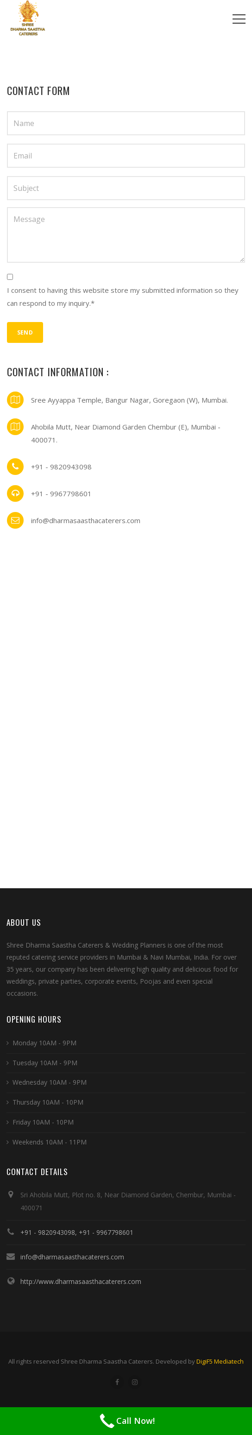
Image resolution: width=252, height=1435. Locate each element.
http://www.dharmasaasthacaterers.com (80, 1281)
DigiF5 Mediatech (220, 1361)
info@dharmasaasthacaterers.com (72, 1256)
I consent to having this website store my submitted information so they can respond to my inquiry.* (123, 296)
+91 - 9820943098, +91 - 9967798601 (76, 1232)
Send (25, 332)
